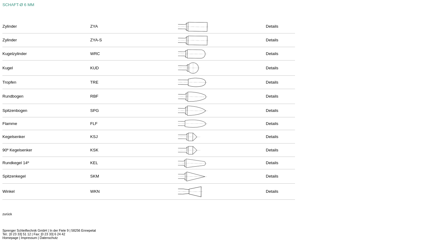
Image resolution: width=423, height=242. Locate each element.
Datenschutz (49, 238)
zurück (7, 214)
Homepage (10, 238)
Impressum (29, 238)
